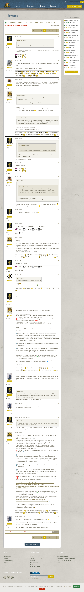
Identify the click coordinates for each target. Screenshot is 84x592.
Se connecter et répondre (32, 544)
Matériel (6, 562)
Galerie (5, 564)
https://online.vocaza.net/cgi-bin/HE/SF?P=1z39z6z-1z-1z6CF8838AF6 (35, 483)
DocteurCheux (9, 83)
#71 (58, 260)
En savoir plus (68, 586)
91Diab (9, 379)
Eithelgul (9, 229)
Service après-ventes (62, 564)
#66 (58, 162)
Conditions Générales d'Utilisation (66, 558)
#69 (58, 223)
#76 (58, 387)
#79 (58, 432)
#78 (58, 417)
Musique (32, 560)
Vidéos (32, 558)
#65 (58, 138)
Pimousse (9, 97)
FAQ (31, 556)
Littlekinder (19, 40)
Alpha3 (9, 278)
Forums (42, 6)
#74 (58, 308)
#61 (58, 36)
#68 (58, 209)
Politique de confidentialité (64, 560)
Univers (6, 558)
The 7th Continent (15, 25)
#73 (58, 294)
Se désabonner (34, 578)
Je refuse (42, 589)
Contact (59, 562)
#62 (58, 60)
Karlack (10, 42)
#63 (58, 79)
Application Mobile (35, 567)
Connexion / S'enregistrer (74, 6)
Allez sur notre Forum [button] (71, 72)
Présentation (7, 556)
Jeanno (9, 215)
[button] (66, 2)
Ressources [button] (31, 6)
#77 (58, 403)
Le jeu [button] (18, 6)
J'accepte (76, 586)
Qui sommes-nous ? (62, 556)
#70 (58, 237)
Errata (31, 564)
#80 (58, 516)
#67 (58, 176)
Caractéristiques (8, 560)
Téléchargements (35, 562)
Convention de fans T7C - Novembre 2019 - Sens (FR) (30, 23)
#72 (58, 274)
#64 (58, 92)
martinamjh (9, 65)
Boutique (53, 6)
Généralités (24, 25)
